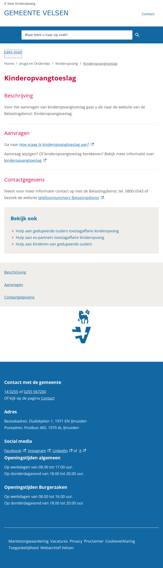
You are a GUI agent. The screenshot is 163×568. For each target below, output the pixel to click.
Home (9, 63)
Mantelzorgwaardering (28, 541)
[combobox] (76, 35)
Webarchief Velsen (57, 547)
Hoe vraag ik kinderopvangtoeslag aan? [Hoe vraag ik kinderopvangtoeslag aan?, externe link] (56, 144)
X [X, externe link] (82, 450)
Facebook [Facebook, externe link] (15, 450)
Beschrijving (15, 272)
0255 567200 (35, 391)
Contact (148, 14)
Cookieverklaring (120, 541)
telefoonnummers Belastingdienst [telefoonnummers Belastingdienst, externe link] (71, 197)
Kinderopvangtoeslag (100, 63)
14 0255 (11, 391)
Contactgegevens (19, 297)
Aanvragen (13, 284)
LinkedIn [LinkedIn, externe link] (62, 450)
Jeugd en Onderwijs (34, 63)
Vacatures (59, 541)
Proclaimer (94, 541)
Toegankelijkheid (23, 547)
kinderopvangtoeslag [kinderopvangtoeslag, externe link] (25, 160)
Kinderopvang (66, 63)
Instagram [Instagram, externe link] (39, 450)
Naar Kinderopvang (21, 3)
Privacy (76, 541)
